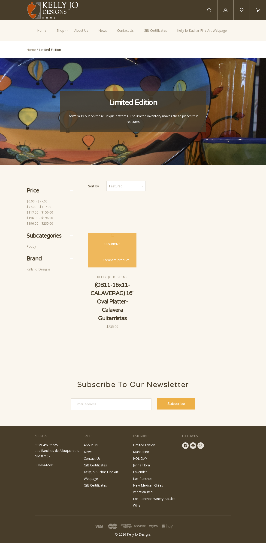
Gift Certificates (155, 30)
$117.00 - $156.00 (40, 212)
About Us (81, 30)
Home (41, 30)
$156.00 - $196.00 (40, 218)
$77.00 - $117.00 (39, 207)
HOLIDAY (140, 458)
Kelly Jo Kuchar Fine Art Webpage (202, 30)
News (102, 30)
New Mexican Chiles (148, 485)
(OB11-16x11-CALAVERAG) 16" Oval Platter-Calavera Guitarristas (112, 302)
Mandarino (141, 452)
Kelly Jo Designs (38, 269)
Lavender (140, 472)
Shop (60, 30)
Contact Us (125, 30)
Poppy (31, 246)
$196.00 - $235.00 (40, 223)
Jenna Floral (142, 465)
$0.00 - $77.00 (37, 201)
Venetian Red (143, 492)
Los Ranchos (142, 478)
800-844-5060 (45, 465)
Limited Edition (144, 445)
